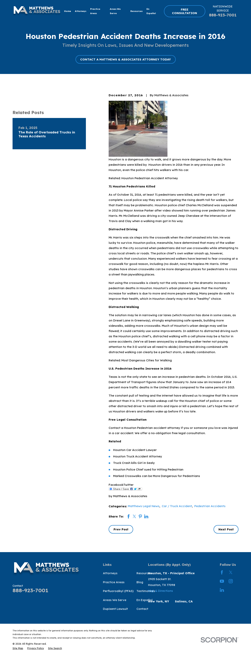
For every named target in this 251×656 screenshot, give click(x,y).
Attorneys (110, 573)
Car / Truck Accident (177, 506)
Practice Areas (114, 582)
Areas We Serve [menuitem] (115, 11)
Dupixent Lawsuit (115, 609)
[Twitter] (231, 572)
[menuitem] (18, 648)
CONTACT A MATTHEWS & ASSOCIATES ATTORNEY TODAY (125, 59)
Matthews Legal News (143, 506)
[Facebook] (222, 572)
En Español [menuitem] (151, 11)
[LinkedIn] (222, 590)
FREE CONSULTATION (184, 11)
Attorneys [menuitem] (80, 11)
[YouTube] (222, 581)
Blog (139, 582)
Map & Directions (160, 591)
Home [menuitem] (67, 11)
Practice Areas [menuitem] (95, 11)
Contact (142, 609)
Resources (144, 573)
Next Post (226, 529)
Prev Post (121, 529)
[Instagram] (231, 581)
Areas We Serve (114, 600)
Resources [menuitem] (136, 11)
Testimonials (145, 591)
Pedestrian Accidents (210, 506)
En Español (144, 600)
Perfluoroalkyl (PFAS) (118, 591)
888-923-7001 (222, 15)
